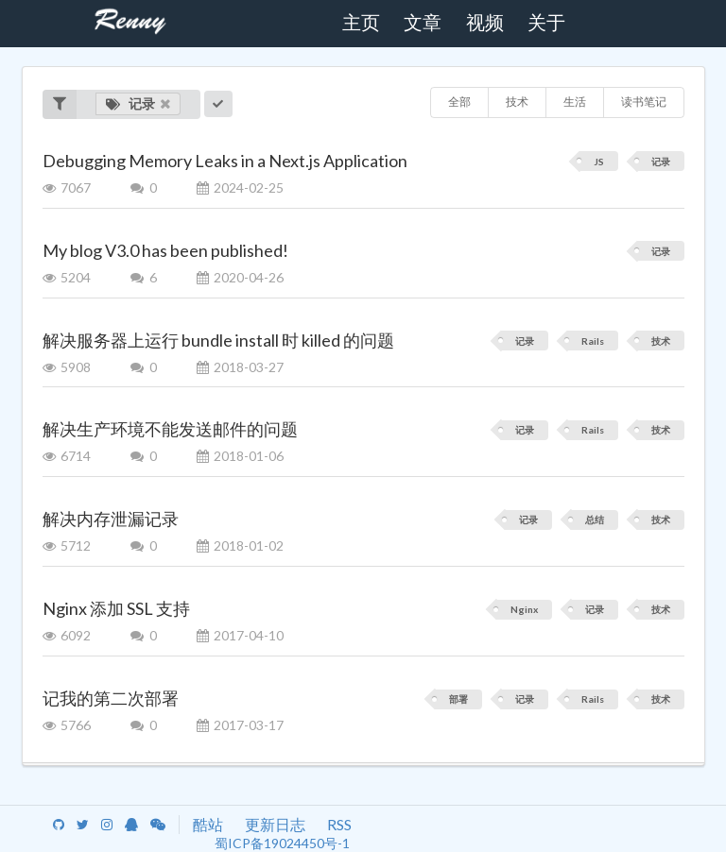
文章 (422, 22)
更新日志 (275, 824)
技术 (517, 101)
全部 (459, 101)
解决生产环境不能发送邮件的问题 (170, 428)
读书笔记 (643, 101)
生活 (574, 101)
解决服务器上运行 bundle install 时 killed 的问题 (218, 340)
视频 (485, 22)
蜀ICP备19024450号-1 (282, 843)
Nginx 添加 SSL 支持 (116, 608)
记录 (138, 103)
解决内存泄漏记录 (111, 518)
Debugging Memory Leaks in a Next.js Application (225, 160)
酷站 (208, 824)
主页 (361, 22)
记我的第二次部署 (111, 698)
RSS (339, 824)
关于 (546, 22)
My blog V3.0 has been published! (165, 250)
